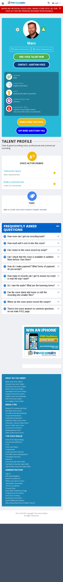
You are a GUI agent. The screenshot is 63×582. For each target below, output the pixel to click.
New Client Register (12, 476)
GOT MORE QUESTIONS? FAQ (31, 130)
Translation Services (12, 457)
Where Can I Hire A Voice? (14, 481)
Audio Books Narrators (13, 418)
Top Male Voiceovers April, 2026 (17, 464)
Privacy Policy (10, 488)
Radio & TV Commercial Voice (16, 408)
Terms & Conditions (12, 486)
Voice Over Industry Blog (14, 440)
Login (56, 3)
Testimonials (10, 449)
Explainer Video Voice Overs (15, 420)
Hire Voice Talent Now (31, 56)
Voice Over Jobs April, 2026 (15, 462)
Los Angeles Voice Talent (14, 401)
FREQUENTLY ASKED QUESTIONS (20, 228)
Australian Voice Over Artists (15, 391)
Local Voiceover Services (14, 452)
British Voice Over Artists (14, 389)
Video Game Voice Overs (14, 433)
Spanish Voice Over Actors (15, 394)
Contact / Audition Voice (31, 64)
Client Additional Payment (14, 500)
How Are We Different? (13, 442)
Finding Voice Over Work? (14, 493)
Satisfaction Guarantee (14, 483)
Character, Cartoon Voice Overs (17, 423)
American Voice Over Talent (15, 386)
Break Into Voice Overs (13, 498)
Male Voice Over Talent (13, 382)
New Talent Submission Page (16, 491)
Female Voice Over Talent (14, 384)
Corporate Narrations (13, 415)
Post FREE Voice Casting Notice (16, 454)
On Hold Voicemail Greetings (15, 413)
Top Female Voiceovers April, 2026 (17, 466)
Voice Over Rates (11, 447)
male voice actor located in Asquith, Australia (29, 209)
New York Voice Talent (13, 399)
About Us (8, 459)
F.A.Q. (7, 444)
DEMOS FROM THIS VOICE (31, 122)
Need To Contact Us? (13, 478)
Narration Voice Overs (13, 411)
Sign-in (7, 473)
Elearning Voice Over (13, 430)
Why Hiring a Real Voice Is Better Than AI (20, 503)
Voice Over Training (12, 495)
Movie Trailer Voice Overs (14, 425)
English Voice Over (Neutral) (15, 396)
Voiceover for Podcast (13, 428)
